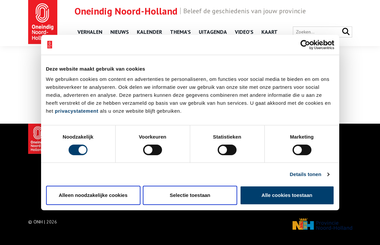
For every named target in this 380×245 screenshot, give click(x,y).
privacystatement (76, 111)
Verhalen (90, 32)
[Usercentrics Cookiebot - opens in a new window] (305, 45)
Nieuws (119, 32)
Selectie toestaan (190, 195)
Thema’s (180, 32)
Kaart (269, 32)
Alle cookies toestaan (286, 195)
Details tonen (305, 174)
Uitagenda (213, 32)
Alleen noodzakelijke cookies (93, 195)
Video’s (244, 32)
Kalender (149, 32)
